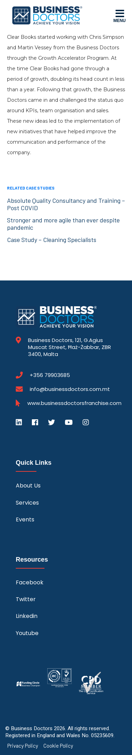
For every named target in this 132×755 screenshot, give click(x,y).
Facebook (29, 582)
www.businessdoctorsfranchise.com (74, 403)
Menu (119, 15)
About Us (28, 486)
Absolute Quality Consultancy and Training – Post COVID (66, 204)
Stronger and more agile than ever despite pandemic (63, 223)
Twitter (26, 599)
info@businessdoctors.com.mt (70, 389)
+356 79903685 (50, 375)
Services (27, 503)
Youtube (27, 633)
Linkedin (26, 616)
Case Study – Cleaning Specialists (51, 239)
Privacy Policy (22, 746)
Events (25, 519)
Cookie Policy (58, 746)
